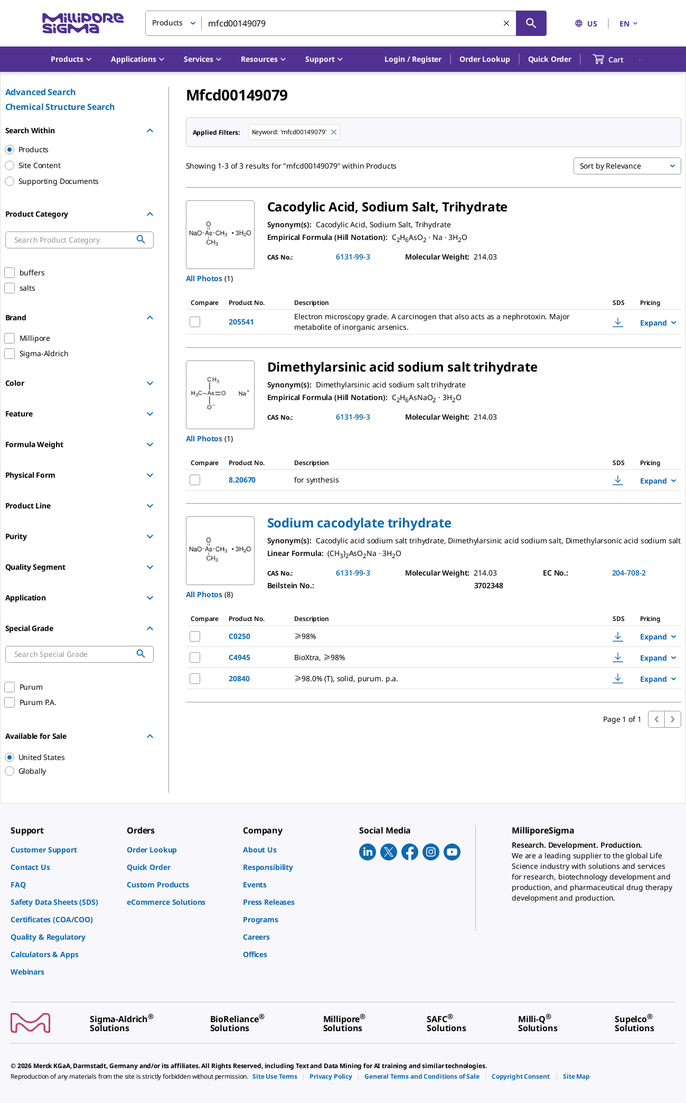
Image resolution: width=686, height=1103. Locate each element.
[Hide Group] (150, 131)
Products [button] (167, 22)
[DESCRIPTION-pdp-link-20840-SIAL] (435, 678)
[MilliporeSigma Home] (83, 23)
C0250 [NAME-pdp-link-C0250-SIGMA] (239, 636)
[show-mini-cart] (617, 59)
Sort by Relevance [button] (610, 166)
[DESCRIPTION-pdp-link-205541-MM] (438, 321)
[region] (74, 757)
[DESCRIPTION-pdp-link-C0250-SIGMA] (435, 636)
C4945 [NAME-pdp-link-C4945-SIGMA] (239, 657)
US (586, 23)
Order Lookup (484, 59)
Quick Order (549, 59)
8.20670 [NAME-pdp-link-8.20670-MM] (242, 480)
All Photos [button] (204, 278)
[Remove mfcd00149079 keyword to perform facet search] (333, 132)
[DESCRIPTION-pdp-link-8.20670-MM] (423, 480)
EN (629, 23)
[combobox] (346, 23)
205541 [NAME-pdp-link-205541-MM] (241, 322)
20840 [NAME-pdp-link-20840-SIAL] (239, 678)
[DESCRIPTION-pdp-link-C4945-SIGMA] (435, 657)
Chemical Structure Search (60, 107)
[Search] (531, 23)
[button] (412, 59)
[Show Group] (150, 383)
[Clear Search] (506, 23)
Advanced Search (40, 92)
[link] (63, 849)
